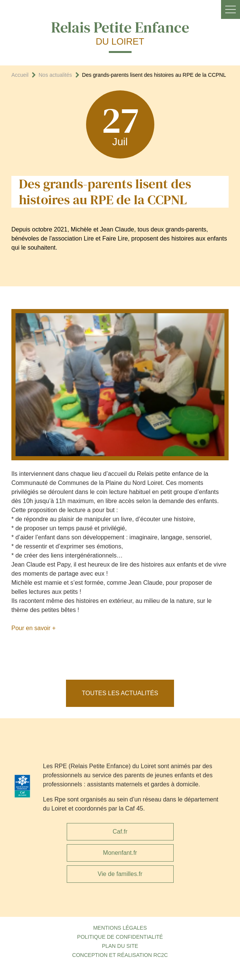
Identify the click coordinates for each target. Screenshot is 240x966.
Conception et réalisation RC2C (120, 955)
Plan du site (120, 946)
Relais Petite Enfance (120, 32)
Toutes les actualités (120, 693)
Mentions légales (120, 928)
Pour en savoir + (33, 628)
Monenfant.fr (120, 853)
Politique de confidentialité (120, 937)
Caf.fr (120, 831)
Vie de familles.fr (120, 874)
